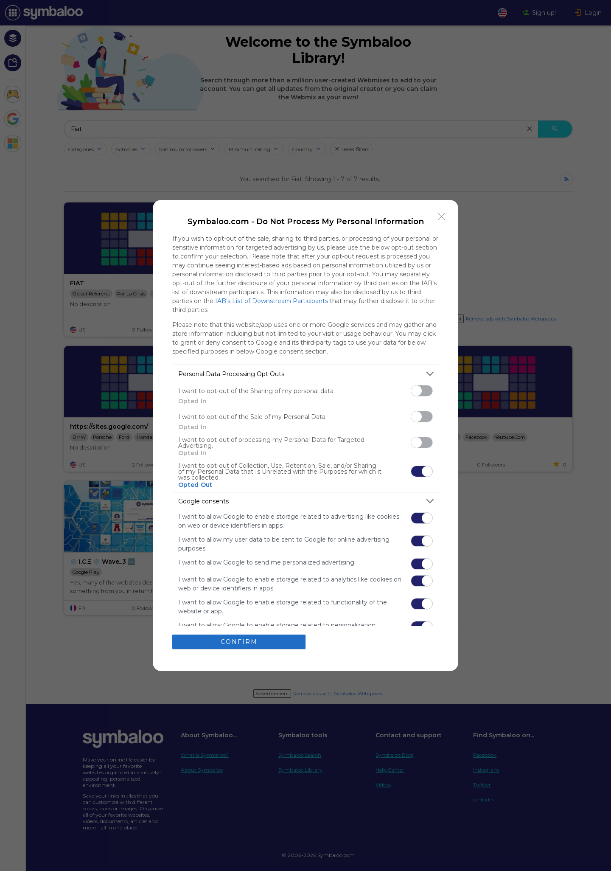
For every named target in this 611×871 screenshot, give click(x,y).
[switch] (422, 390)
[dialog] (305, 435)
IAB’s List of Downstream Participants (271, 301)
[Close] (442, 216)
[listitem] (305, 373)
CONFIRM (239, 641)
